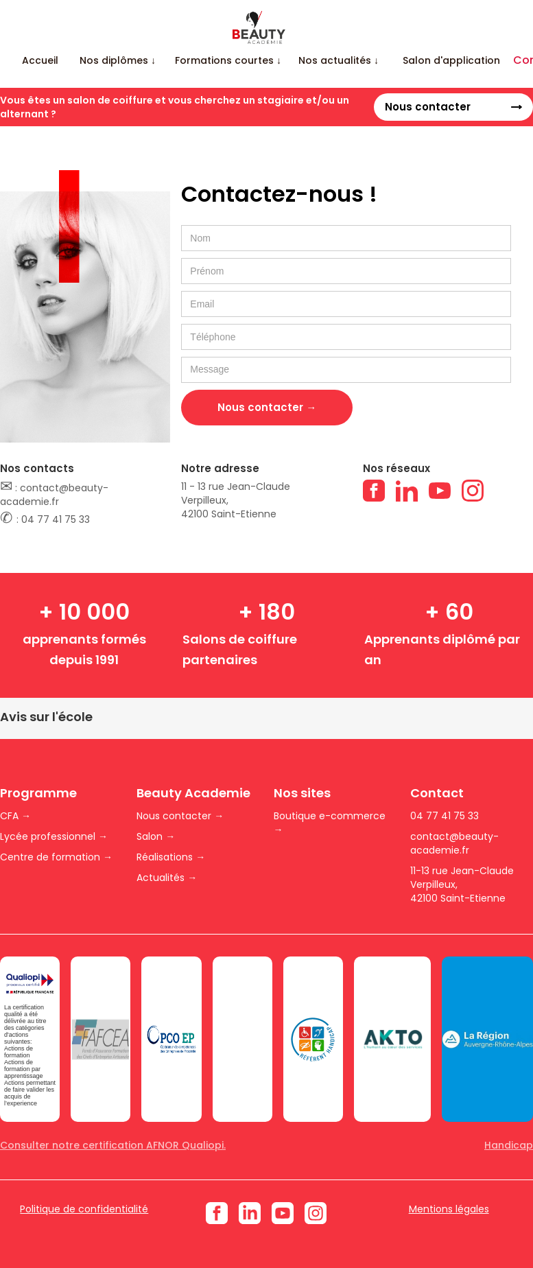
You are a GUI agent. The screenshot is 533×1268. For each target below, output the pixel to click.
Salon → (156, 836)
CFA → (15, 816)
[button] (118, 60)
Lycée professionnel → (54, 836)
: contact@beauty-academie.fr (54, 494)
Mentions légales (449, 1209)
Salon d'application (451, 60)
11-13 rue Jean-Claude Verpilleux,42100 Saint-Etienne (462, 884)
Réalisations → (171, 857)
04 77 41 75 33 (444, 816)
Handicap (508, 1145)
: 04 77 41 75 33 (45, 518)
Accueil (40, 60)
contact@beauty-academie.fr (454, 843)
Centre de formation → (56, 857)
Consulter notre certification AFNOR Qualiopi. (113, 1145)
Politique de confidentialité (84, 1209)
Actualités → (167, 877)
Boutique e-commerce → (330, 822)
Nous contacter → (180, 816)
